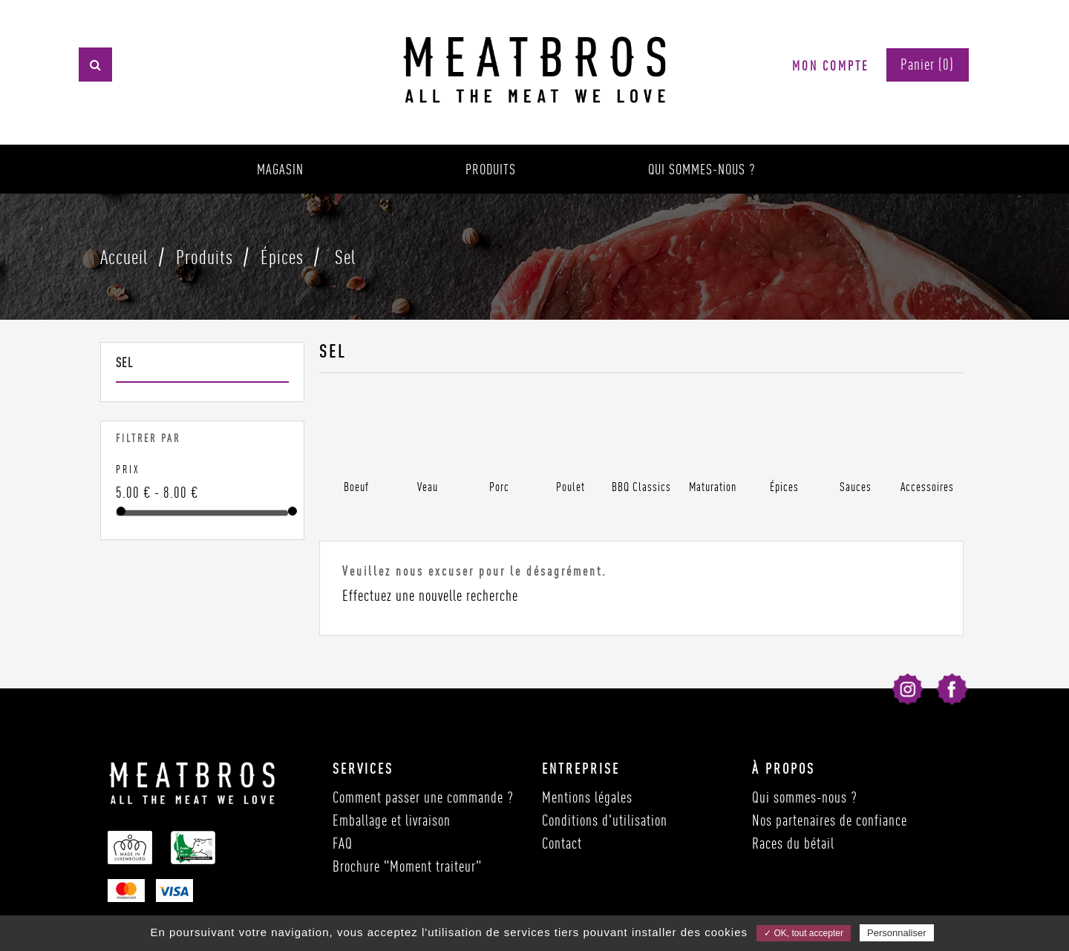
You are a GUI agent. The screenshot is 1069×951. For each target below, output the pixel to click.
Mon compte (830, 65)
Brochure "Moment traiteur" (407, 866)
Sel (124, 362)
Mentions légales (587, 797)
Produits (490, 169)
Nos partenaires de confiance (829, 820)
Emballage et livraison (392, 820)
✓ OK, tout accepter (803, 933)
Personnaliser (896, 932)
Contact (562, 843)
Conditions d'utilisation (604, 820)
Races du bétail (793, 843)
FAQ (343, 843)
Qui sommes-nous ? (702, 169)
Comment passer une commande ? (423, 797)
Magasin (280, 169)
